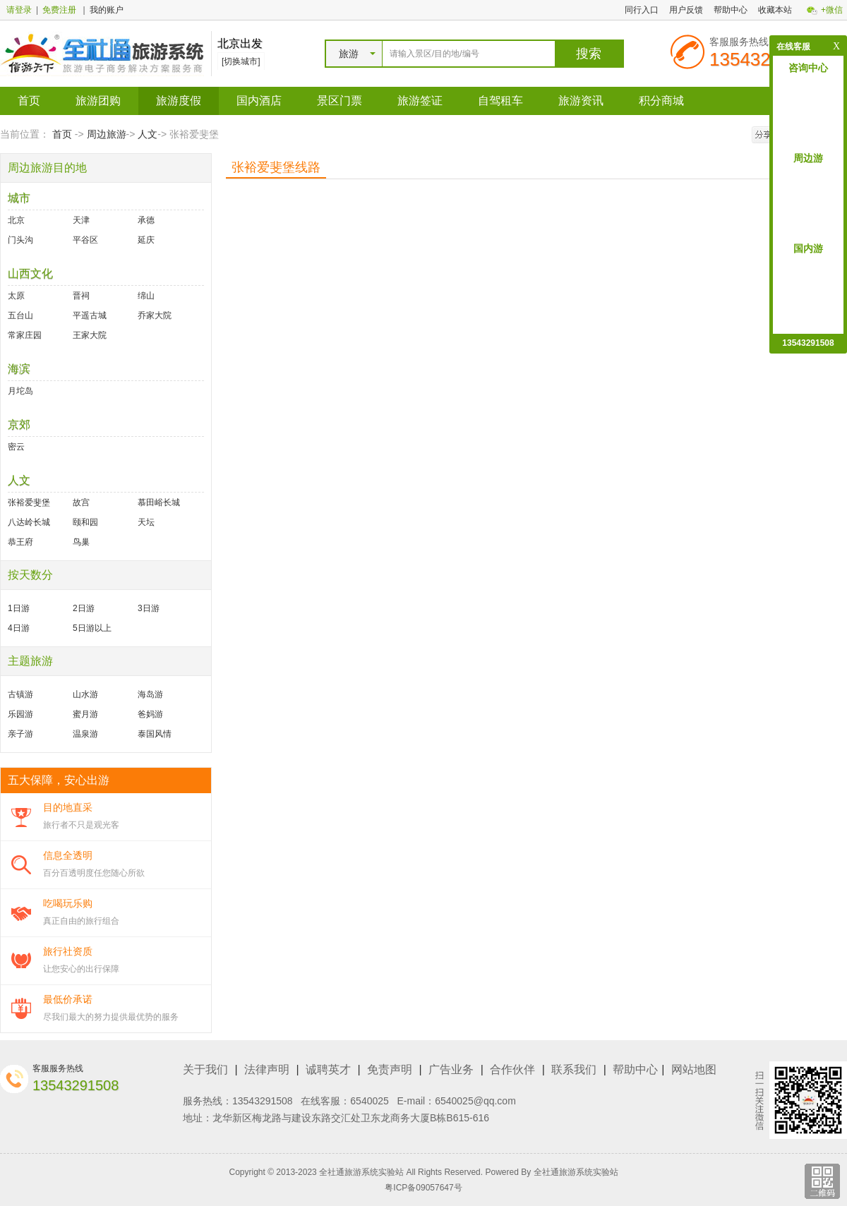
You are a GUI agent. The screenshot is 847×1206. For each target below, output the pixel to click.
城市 (19, 198)
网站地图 (693, 1069)
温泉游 (85, 734)
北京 (16, 220)
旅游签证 (420, 101)
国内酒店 (259, 101)
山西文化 (30, 273)
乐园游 (20, 714)
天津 (81, 220)
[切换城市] (241, 61)
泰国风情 (155, 734)
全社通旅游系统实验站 (576, 1172)
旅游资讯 (580, 101)
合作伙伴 (512, 1069)
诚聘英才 (328, 1069)
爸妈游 (150, 714)
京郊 (19, 424)
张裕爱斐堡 (29, 502)
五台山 (20, 315)
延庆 (146, 240)
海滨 (19, 369)
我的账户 (107, 10)
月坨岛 (20, 391)
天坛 (146, 522)
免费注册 (59, 10)
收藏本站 (775, 10)
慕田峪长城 (159, 502)
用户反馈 (686, 10)
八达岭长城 (29, 522)
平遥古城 (90, 315)
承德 (146, 220)
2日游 (84, 608)
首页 (29, 101)
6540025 (369, 1100)
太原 (16, 296)
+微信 (832, 10)
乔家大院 (155, 315)
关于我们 (205, 1069)
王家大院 (90, 335)
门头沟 (20, 240)
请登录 (19, 10)
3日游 (149, 608)
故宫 (81, 502)
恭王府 (20, 542)
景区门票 (339, 101)
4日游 (19, 628)
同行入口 (642, 10)
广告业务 (451, 1069)
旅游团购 (98, 101)
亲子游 (20, 734)
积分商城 (661, 101)
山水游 (85, 694)
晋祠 (81, 296)
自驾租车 (500, 101)
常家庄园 (25, 335)
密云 (16, 447)
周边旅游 (106, 134)
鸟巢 (81, 542)
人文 (147, 134)
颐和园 (85, 522)
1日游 (19, 608)
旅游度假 (178, 101)
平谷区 (85, 240)
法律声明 (266, 1069)
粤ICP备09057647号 (423, 1188)
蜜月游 (85, 714)
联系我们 (573, 1069)
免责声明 (389, 1069)
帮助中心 (730, 10)
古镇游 (20, 694)
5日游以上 (92, 628)
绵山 (146, 296)
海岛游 (150, 694)
